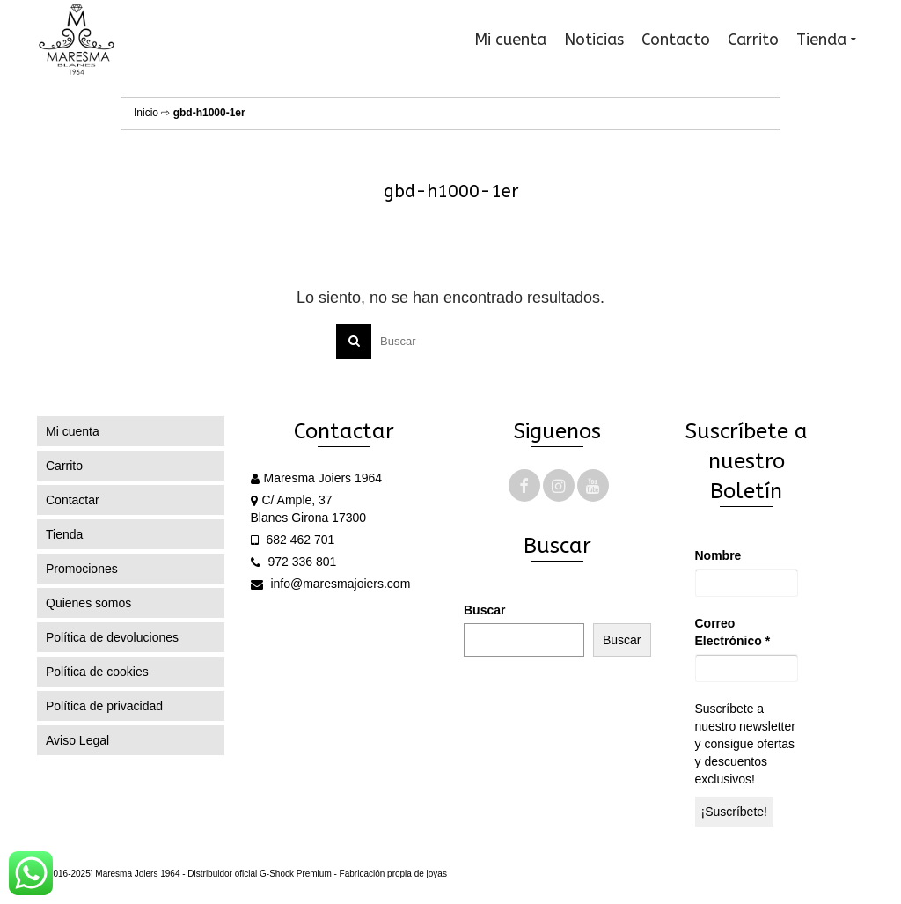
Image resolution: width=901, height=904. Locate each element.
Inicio (146, 113)
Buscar (484, 610)
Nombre (718, 555)
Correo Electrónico (733, 632)
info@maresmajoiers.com (331, 584)
